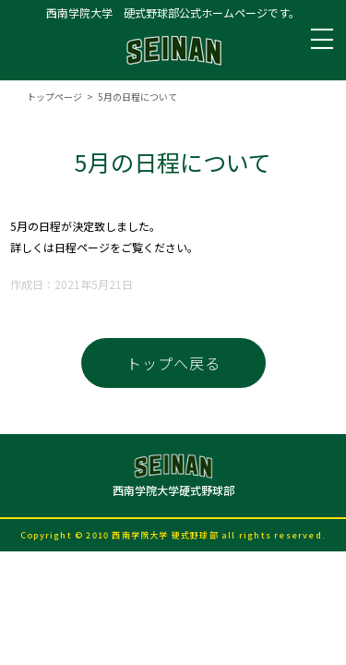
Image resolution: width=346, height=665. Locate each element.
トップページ (54, 96)
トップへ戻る (173, 363)
